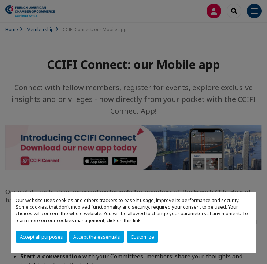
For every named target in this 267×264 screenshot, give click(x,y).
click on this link (124, 220)
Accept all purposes (41, 237)
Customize (142, 237)
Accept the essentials (96, 237)
